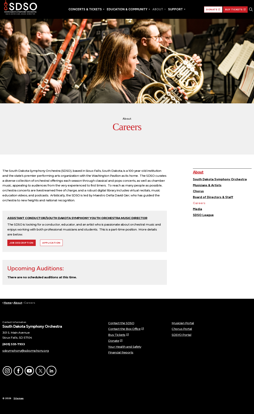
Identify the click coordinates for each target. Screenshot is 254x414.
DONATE (213, 9)
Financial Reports (120, 352)
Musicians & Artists (207, 185)
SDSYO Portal (181, 335)
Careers (199, 203)
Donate (115, 341)
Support (175, 9)
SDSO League (203, 215)
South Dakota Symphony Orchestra (220, 179)
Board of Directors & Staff (213, 197)
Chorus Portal (182, 329)
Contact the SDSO (121, 323)
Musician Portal (183, 323)
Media (197, 209)
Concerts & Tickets (85, 9)
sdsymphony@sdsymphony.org (25, 351)
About (157, 9)
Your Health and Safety (124, 347)
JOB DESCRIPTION (22, 242)
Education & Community (127, 9)
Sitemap (18, 398)
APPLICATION (51, 242)
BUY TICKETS (235, 9)
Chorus (198, 191)
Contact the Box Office (126, 329)
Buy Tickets (118, 335)
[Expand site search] (251, 9)
